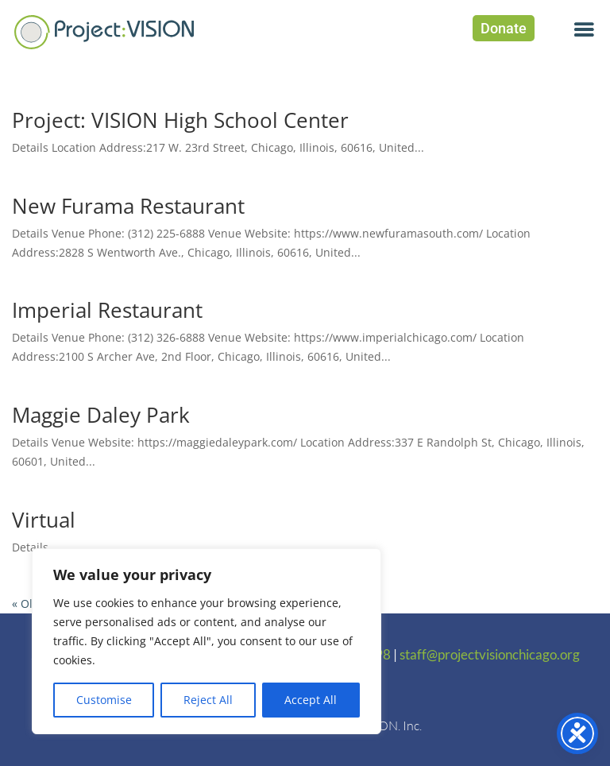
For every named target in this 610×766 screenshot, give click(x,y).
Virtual (43, 519)
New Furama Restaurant (128, 206)
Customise (104, 699)
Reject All (208, 699)
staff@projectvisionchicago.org (490, 654)
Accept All (310, 699)
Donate (504, 28)
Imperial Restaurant (107, 310)
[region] (206, 641)
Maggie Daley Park (101, 414)
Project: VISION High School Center (180, 120)
